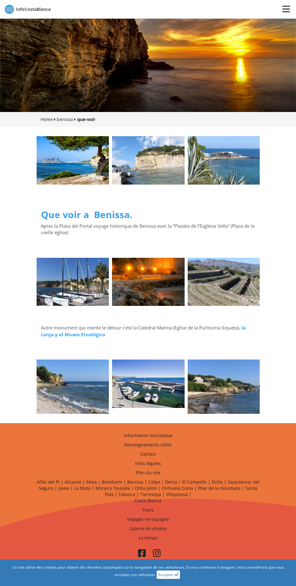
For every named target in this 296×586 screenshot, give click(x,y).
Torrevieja (150, 494)
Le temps (148, 538)
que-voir (86, 119)
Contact (148, 454)
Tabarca (127, 494)
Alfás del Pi (48, 482)
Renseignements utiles (148, 445)
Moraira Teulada (113, 488)
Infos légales (148, 463)
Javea (63, 488)
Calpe (154, 482)
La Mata (82, 488)
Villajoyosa (177, 494)
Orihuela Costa (177, 488)
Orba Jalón (146, 488)
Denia (171, 482)
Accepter (168, 574)
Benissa (135, 482)
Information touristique (148, 435)
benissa (65, 119)
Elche (217, 482)
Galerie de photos (148, 528)
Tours (148, 510)
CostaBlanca (28, 9)
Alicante (73, 482)
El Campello (194, 482)
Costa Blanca (148, 500)
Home (47, 119)
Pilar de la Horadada (219, 488)
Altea (91, 482)
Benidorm (112, 482)
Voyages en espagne (148, 519)
